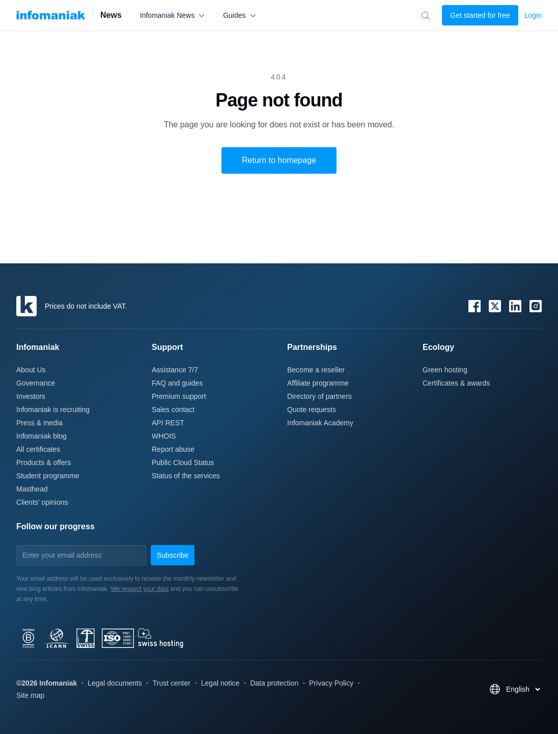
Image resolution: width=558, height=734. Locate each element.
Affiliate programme (318, 383)
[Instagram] (535, 306)
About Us (31, 370)
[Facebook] (474, 306)
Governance (35, 383)
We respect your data (139, 588)
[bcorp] (130, 638)
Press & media (39, 423)
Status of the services (186, 476)
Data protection (274, 683)
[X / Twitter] (495, 306)
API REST (168, 423)
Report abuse (173, 449)
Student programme (47, 476)
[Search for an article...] (425, 15)
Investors (30, 396)
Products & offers (43, 462)
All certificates (38, 449)
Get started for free (480, 15)
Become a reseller (316, 370)
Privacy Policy (331, 683)
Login (533, 15)
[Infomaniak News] (51, 15)
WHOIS (164, 436)
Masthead (31, 489)
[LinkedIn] (515, 306)
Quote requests (311, 409)
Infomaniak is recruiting (53, 409)
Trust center (171, 683)
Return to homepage (279, 160)
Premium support (179, 396)
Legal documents (115, 683)
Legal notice (220, 683)
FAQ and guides (177, 383)
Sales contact (173, 409)
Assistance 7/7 (175, 370)
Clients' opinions (42, 502)
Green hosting (445, 370)
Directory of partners (319, 396)
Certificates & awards (456, 383)
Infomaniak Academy (320, 423)
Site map (30, 695)
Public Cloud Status (183, 462)
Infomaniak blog (41, 436)
